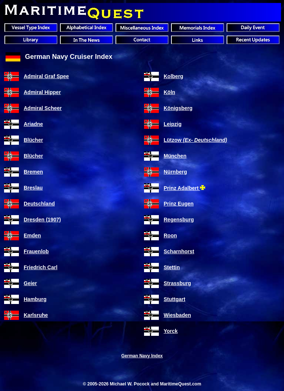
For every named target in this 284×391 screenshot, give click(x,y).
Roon (170, 235)
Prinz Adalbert (182, 188)
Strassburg (177, 283)
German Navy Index (142, 355)
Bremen (33, 172)
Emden (32, 235)
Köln (169, 92)
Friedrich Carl (40, 267)
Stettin (172, 267)
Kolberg (173, 76)
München (175, 156)
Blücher (33, 140)
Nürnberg (175, 172)
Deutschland (39, 204)
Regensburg (179, 220)
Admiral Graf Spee (46, 76)
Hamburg (35, 299)
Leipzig (172, 124)
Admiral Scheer (43, 108)
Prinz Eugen (179, 204)
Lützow (195, 140)
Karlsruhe (36, 315)
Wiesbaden (177, 315)
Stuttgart (174, 299)
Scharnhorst (179, 251)
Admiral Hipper (42, 92)
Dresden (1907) (42, 220)
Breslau (33, 188)
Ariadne (33, 124)
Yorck (171, 331)
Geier (30, 283)
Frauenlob (36, 251)
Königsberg (178, 108)
